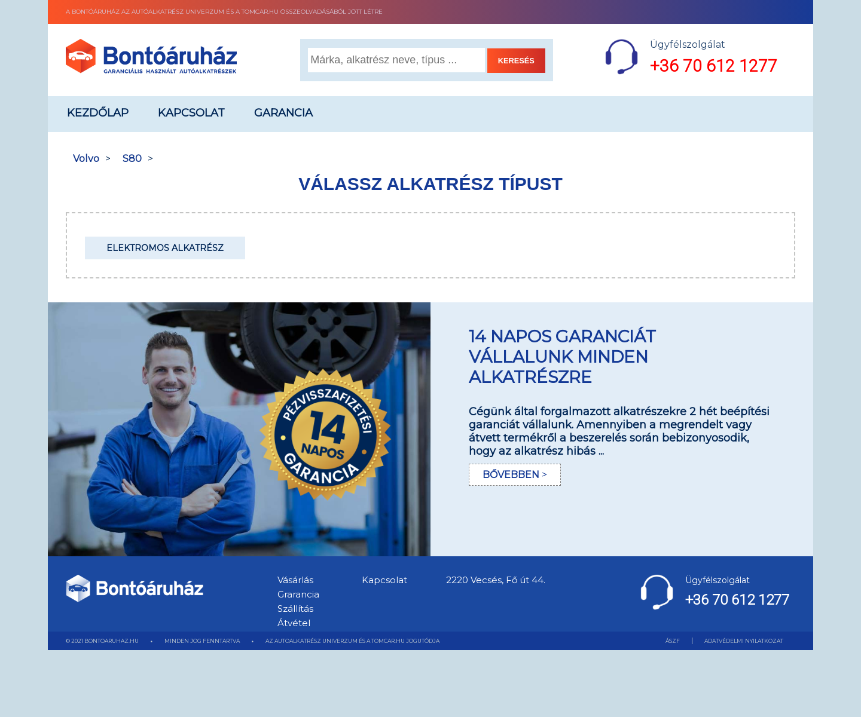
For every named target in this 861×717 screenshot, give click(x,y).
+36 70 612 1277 (713, 66)
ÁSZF (672, 641)
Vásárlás (295, 580)
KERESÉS (516, 60)
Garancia (283, 113)
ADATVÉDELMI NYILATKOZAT (743, 641)
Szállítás (295, 608)
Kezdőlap (98, 113)
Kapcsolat (191, 113)
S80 (132, 158)
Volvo (86, 158)
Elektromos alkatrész (165, 248)
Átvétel (293, 623)
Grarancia (298, 594)
